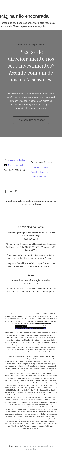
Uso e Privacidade (39, 167)
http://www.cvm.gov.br (42, 323)
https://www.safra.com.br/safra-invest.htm (30, 328)
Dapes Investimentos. (26, 446)
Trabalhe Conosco (39, 172)
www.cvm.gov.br (21, 326)
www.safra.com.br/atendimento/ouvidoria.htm (34, 255)
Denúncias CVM (38, 177)
